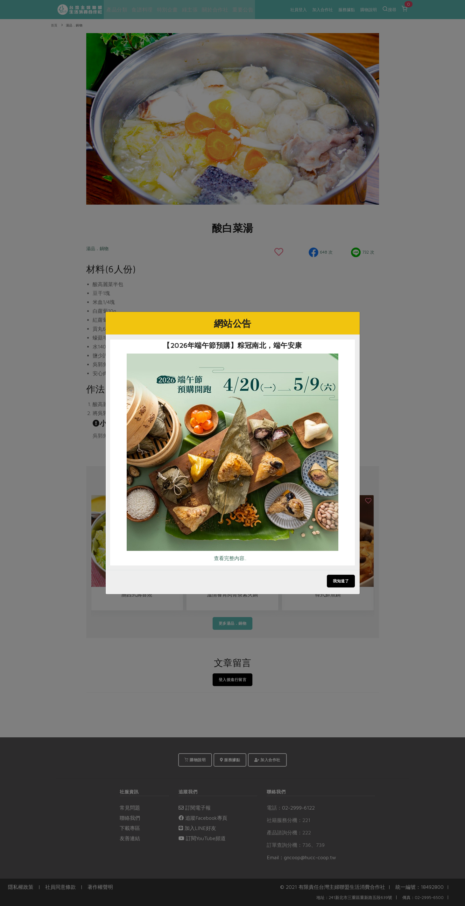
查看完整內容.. (230, 558)
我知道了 (341, 581)
